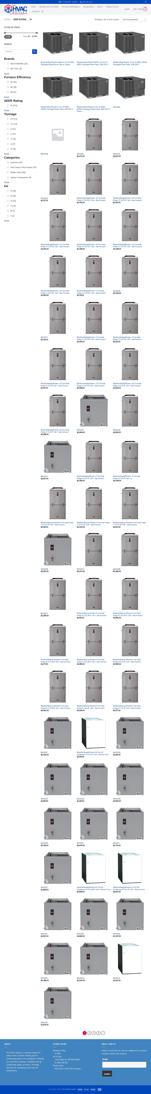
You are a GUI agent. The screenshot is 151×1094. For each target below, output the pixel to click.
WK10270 (80, 569)
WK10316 (80, 934)
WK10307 (44, 799)
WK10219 (80, 154)
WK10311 (116, 843)
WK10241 (80, 430)
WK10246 (116, 430)
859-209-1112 (61, 1063)
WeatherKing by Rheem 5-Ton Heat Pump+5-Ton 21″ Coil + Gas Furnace (127, 661)
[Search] (42, 11)
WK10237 (44, 337)
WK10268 (44, 569)
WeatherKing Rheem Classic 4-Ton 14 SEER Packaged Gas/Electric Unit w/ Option (57, 63)
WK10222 (44, 198)
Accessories (89, 7)
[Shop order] (134, 19)
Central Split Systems (49, 7)
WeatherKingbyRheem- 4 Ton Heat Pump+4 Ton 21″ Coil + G (126, 477)
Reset (6, 74)
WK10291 (44, 752)
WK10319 (44, 978)
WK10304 (80, 799)
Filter (8, 36)
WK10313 (44, 1023)
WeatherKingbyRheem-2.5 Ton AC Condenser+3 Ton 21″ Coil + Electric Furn (92, 753)
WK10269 (116, 569)
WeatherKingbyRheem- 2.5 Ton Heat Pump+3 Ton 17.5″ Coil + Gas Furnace (91, 199)
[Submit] (34, 51)
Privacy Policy (112, 7)
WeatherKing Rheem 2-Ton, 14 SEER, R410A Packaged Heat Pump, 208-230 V (130, 63)
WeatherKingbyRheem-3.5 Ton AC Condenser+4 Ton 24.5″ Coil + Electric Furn (93, 888)
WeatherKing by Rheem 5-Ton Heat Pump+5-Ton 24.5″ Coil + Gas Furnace (91, 614)
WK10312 (44, 887)
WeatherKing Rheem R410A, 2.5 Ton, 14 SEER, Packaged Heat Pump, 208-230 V (92, 63)
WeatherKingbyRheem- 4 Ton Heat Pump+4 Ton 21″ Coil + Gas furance (90, 477)
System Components (71, 7)
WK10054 (116, 107)
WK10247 (44, 476)
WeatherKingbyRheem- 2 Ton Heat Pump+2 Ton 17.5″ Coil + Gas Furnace (91, 292)
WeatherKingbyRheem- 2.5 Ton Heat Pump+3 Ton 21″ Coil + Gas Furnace (55, 385)
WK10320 (80, 978)
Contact (36, 11)
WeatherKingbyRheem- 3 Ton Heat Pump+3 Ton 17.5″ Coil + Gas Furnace (91, 338)
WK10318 (116, 934)
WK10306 (116, 752)
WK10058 (44, 154)
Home (7, 19)
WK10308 (116, 799)
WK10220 (116, 154)
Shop (34, 7)
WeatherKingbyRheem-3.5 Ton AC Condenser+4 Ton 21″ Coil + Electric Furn (129, 888)
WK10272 (44, 613)
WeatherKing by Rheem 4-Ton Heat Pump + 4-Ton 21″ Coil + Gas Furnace (57, 524)
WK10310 (80, 843)
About (100, 7)
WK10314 (44, 934)
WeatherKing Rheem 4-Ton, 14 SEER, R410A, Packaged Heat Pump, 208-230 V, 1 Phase (93, 109)
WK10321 (116, 978)
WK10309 (44, 843)
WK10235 (116, 291)
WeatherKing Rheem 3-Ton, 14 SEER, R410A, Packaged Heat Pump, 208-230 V (57, 108)
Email (104, 1059)
